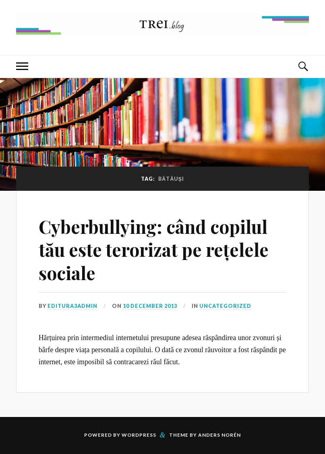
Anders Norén (219, 435)
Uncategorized (225, 306)
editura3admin (72, 306)
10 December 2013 (150, 306)
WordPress (139, 435)
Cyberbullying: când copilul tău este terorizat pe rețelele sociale (154, 250)
